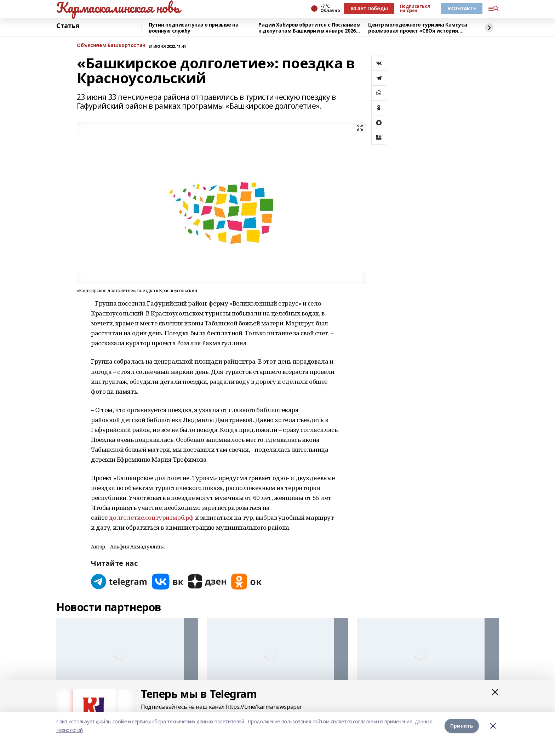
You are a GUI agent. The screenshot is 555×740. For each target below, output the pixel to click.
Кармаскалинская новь (118, 7)
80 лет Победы (369, 8)
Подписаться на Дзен (415, 8)
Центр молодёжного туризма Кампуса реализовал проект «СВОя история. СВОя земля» (417, 28)
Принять (461, 725)
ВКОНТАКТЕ (461, 8)
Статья (67, 26)
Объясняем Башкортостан (111, 45)
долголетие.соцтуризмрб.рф (151, 517)
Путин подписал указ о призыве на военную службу (194, 28)
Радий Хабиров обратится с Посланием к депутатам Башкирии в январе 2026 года (309, 28)
